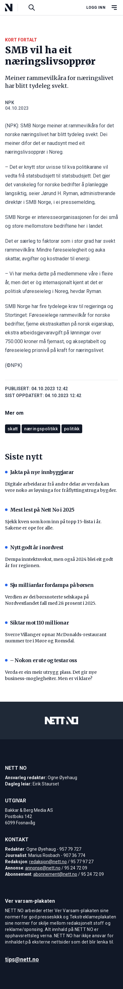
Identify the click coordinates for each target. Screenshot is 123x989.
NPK (9, 102)
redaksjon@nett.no (48, 861)
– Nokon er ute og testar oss (41, 660)
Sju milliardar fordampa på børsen (49, 585)
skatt (13, 428)
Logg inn (95, 7)
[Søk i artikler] (31, 7)
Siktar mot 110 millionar (37, 622)
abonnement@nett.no (55, 874)
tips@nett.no (22, 959)
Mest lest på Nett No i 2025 (39, 510)
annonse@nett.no (43, 867)
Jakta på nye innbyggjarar (39, 472)
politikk (72, 428)
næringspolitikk (41, 428)
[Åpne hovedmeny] (114, 7)
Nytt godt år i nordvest (34, 547)
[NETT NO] (14, 7)
